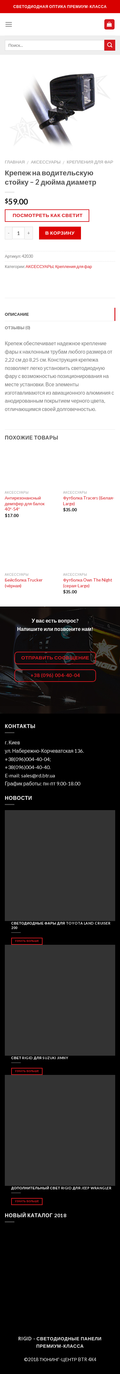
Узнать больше (27, 941)
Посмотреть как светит (48, 215)
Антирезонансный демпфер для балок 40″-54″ (24, 503)
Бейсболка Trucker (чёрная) (24, 582)
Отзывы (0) (17, 327)
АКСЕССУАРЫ (46, 161)
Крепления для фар (90, 161)
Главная (15, 161)
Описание (17, 314)
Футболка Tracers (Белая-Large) (88, 500)
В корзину (60, 233)
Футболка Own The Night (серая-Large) (87, 582)
